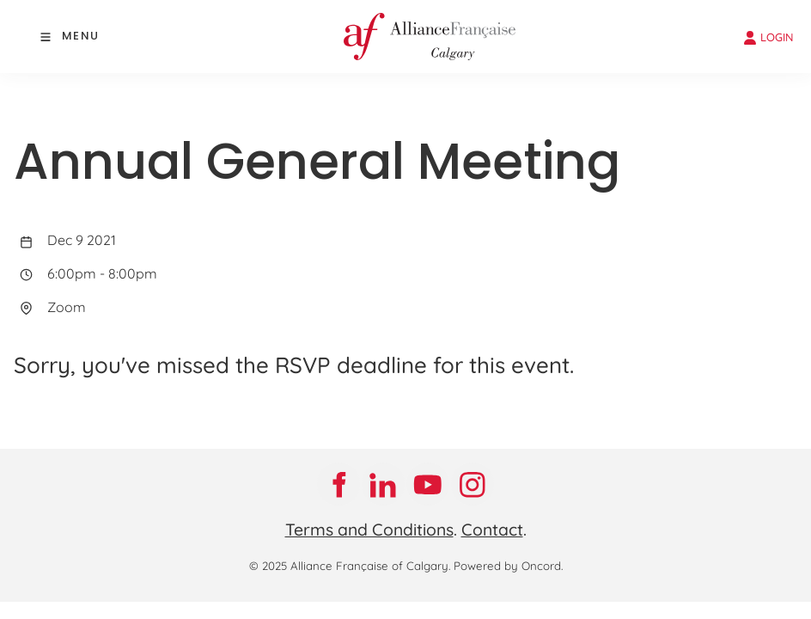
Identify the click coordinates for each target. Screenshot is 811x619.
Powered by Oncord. (508, 566)
